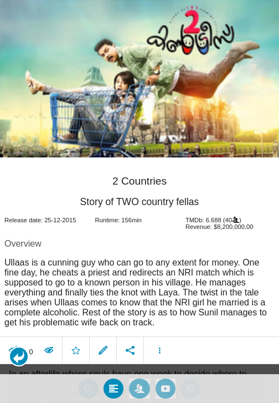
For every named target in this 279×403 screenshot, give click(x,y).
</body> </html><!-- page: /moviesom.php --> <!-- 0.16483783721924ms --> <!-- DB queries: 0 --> (139, 201)
